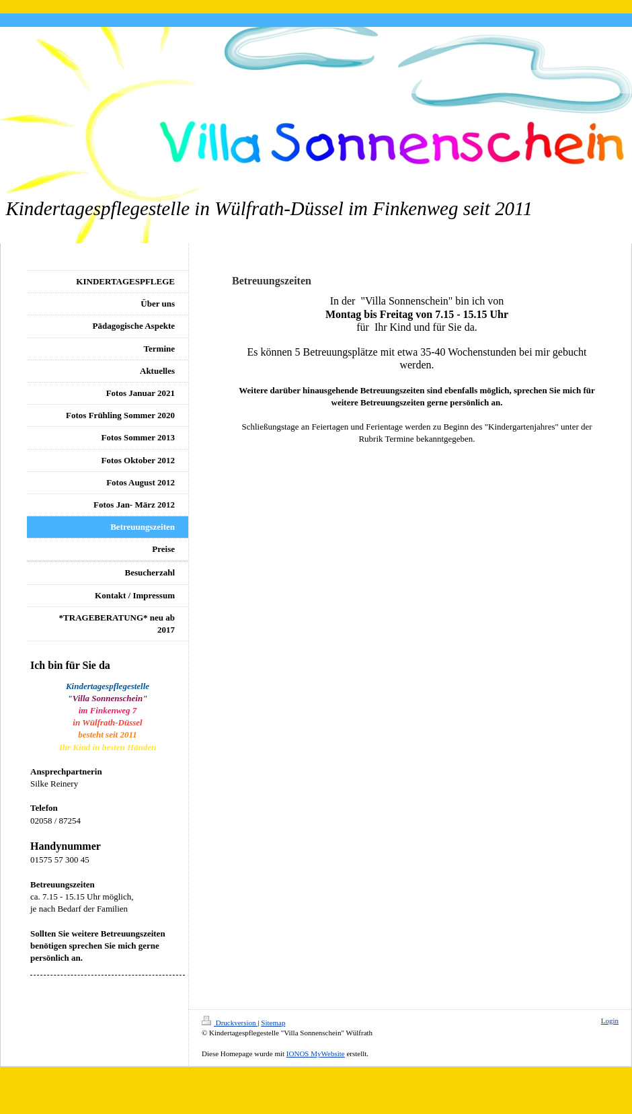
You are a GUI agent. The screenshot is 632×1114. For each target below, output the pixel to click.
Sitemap (273, 1023)
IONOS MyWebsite (315, 1053)
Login (610, 1021)
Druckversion (230, 1023)
